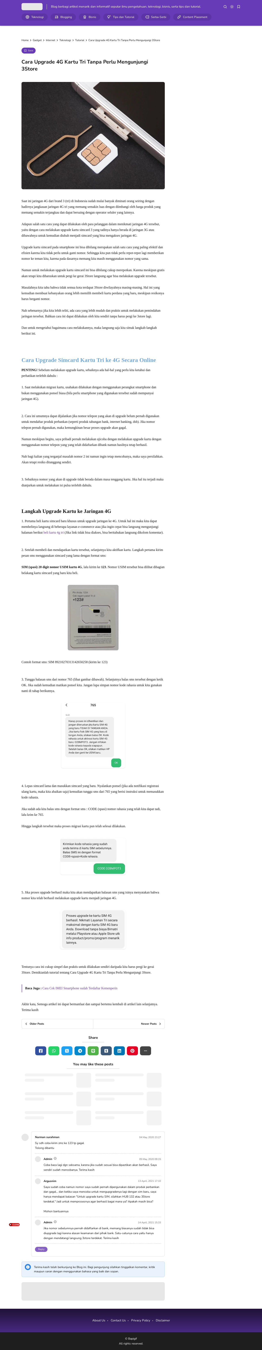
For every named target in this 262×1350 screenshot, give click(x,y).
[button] (145, 1050)
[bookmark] (239, 7)
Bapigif (132, 1339)
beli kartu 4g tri (54, 532)
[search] (225, 7)
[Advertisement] (14, 1288)
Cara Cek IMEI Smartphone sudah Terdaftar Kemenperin (79, 988)
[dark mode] (232, 7)
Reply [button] (41, 1249)
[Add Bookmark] (28, 51)
